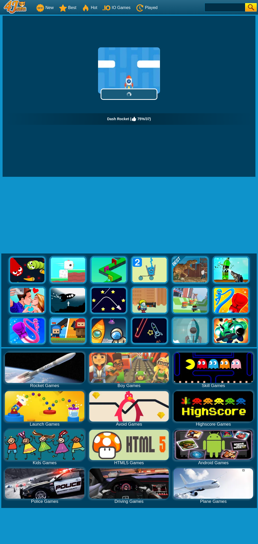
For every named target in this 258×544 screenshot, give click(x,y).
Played (147, 7)
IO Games (116, 7)
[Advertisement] (129, 215)
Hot (89, 7)
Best (67, 7)
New (45, 7)
